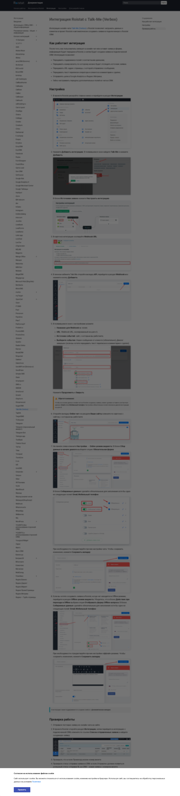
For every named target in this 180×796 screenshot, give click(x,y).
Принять (22, 790)
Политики (36, 782)
